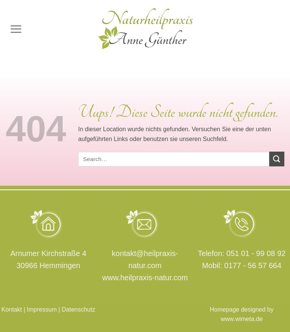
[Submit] (276, 159)
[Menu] (16, 29)
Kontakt (12, 309)
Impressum (42, 309)
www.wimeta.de (241, 319)
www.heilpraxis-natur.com (145, 277)
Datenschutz (78, 309)
